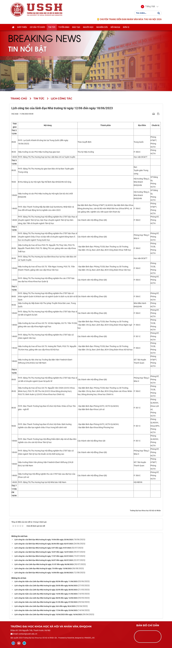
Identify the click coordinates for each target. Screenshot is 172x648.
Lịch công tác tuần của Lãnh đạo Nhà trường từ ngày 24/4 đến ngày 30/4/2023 (44, 606)
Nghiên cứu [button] (102, 27)
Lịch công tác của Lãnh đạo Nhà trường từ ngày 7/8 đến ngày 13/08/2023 (43, 568)
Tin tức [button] (51, 27)
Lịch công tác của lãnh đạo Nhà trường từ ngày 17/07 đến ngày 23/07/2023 (43, 556)
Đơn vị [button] (126, 27)
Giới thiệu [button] (22, 27)
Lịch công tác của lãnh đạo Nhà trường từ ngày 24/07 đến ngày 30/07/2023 (43, 560)
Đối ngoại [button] (115, 27)
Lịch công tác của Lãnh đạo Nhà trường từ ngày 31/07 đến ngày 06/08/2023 (44, 564)
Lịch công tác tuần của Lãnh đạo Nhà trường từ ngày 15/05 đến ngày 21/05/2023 (45, 594)
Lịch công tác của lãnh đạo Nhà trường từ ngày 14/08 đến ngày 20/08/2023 (43, 573)
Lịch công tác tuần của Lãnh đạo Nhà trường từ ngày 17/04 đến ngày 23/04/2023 (45, 610)
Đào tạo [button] (76, 27)
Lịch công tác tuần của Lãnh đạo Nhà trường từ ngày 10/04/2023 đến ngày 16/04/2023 (48, 614)
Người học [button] (88, 27)
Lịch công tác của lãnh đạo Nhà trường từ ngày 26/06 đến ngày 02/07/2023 (43, 544)
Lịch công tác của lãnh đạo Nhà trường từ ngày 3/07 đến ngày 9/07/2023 (42, 548)
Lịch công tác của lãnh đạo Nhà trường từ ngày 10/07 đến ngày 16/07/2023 (43, 552)
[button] (148, 6)
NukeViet (70, 638)
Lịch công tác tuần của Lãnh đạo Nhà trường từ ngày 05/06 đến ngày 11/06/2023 (45, 581)
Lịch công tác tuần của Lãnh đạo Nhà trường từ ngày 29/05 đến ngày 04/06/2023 (45, 586)
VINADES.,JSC (89, 638)
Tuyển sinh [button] (63, 27)
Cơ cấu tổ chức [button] (37, 27)
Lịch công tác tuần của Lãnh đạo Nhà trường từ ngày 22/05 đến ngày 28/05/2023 (45, 590)
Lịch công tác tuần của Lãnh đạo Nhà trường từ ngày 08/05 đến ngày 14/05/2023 (45, 598)
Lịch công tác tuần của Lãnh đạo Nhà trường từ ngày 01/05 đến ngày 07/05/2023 (45, 602)
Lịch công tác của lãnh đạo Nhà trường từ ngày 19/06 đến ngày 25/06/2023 (43, 540)
